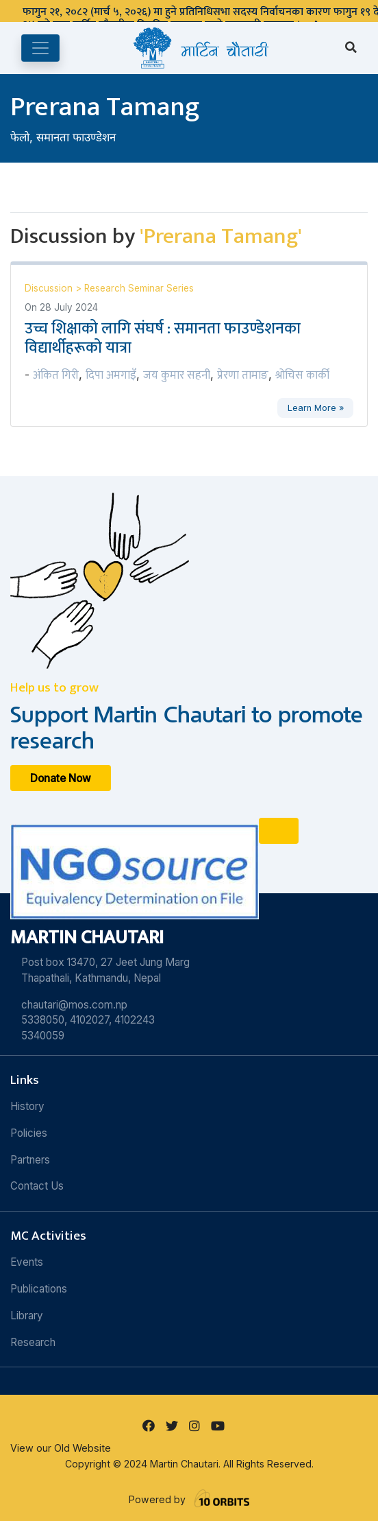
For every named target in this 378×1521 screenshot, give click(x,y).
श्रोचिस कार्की (302, 375)
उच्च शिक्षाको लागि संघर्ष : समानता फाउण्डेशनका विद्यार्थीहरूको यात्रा (163, 338)
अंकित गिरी (56, 375)
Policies (28, 1133)
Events (26, 1262)
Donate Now (60, 777)
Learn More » (316, 408)
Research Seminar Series (139, 288)
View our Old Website (60, 1448)
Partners (30, 1159)
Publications (38, 1288)
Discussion (50, 288)
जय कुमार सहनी (176, 375)
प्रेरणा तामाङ (242, 375)
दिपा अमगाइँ (111, 375)
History (27, 1106)
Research (32, 1342)
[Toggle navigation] (40, 48)
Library (26, 1315)
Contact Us (37, 1185)
